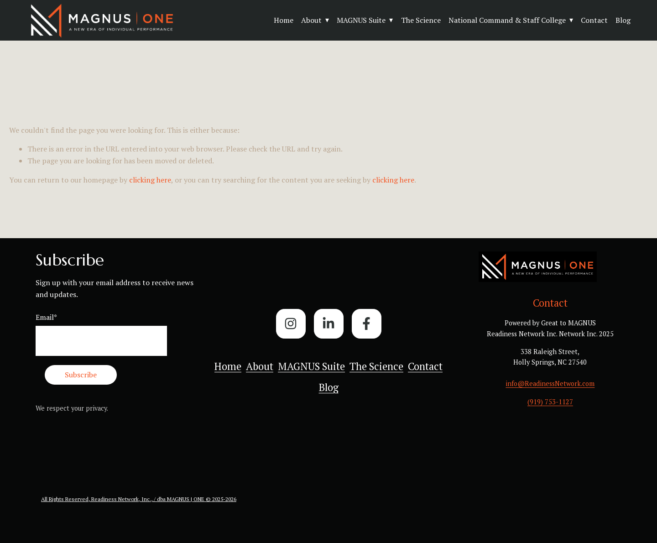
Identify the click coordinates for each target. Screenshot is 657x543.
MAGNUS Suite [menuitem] (311, 366)
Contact (594, 20)
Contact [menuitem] (425, 366)
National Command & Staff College (507, 20)
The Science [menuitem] (376, 366)
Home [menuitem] (227, 366)
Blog (623, 20)
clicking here (150, 180)
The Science (421, 20)
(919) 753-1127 (550, 401)
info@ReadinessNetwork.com (550, 383)
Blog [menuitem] (329, 387)
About (311, 20)
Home (283, 20)
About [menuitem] (259, 366)
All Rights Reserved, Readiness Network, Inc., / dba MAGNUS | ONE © (126, 499)
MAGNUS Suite (361, 20)
